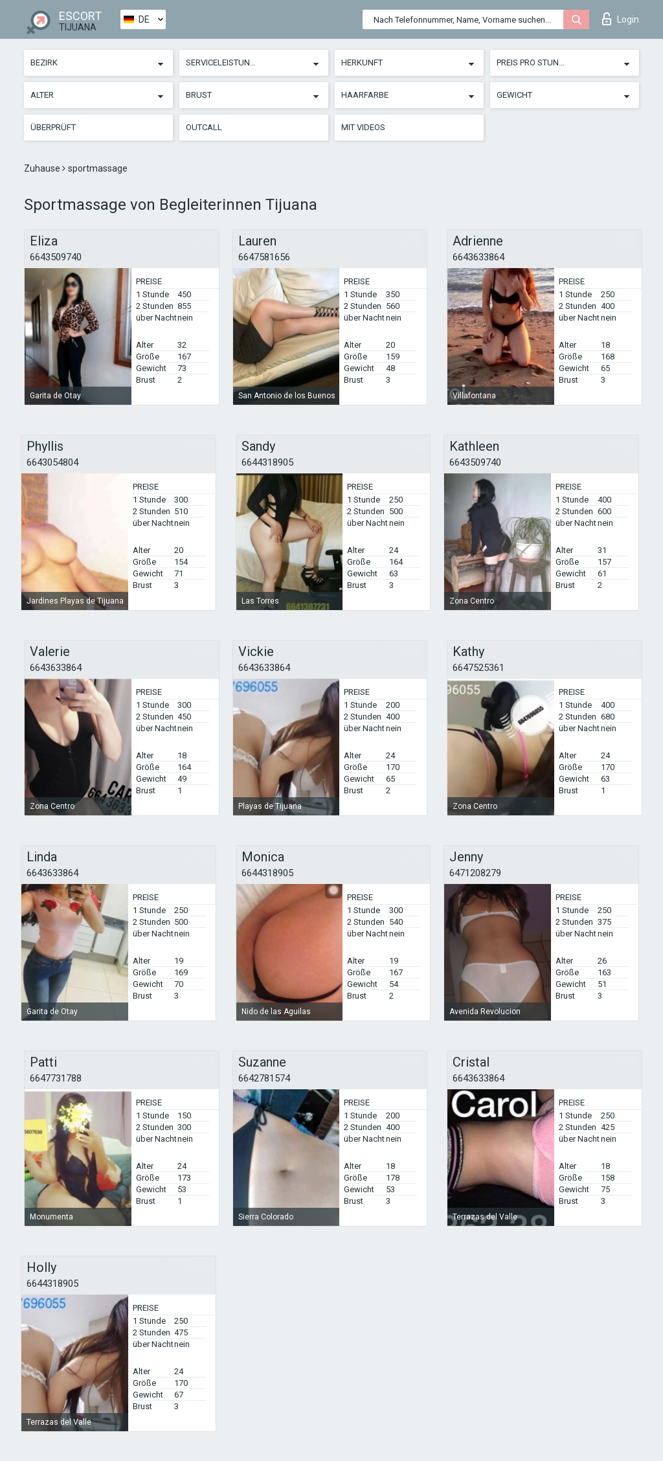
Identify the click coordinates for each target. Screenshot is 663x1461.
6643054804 (52, 462)
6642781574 (264, 1078)
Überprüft (53, 127)
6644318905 (267, 462)
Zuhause (43, 168)
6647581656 (264, 257)
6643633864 (478, 257)
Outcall (204, 127)
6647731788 (56, 1078)
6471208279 (475, 873)
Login (620, 19)
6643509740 (56, 257)
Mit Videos (363, 127)
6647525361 (478, 668)
